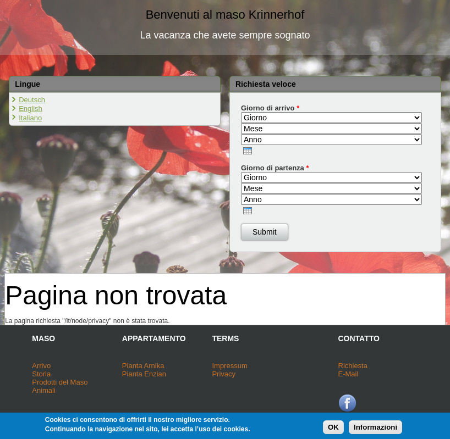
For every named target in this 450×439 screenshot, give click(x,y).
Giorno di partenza (275, 168)
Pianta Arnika (143, 366)
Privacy (223, 374)
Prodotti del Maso (59, 382)
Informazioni (375, 428)
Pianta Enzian (144, 374)
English (30, 108)
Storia (41, 374)
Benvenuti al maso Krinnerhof (225, 14)
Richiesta (352, 366)
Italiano (30, 118)
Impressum (229, 366)
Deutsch (32, 100)
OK (333, 428)
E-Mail (348, 374)
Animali (44, 390)
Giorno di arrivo (270, 108)
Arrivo (41, 366)
